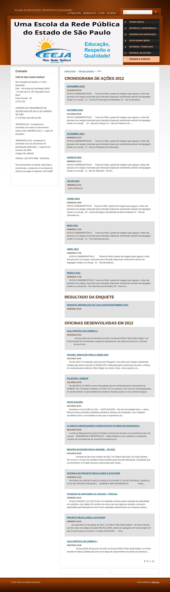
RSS (102, 13)
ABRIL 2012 (73, 249)
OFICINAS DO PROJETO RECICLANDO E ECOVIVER (93, 473)
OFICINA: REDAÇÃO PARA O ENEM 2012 (88, 355)
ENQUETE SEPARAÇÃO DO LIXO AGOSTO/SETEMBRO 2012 (97, 305)
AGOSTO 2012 (74, 157)
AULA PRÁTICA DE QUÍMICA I (82, 541)
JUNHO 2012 (73, 198)
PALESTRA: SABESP (77, 378)
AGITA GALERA (75, 402)
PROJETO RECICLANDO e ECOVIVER (86, 517)
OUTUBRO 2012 (75, 110)
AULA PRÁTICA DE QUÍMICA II (82, 331)
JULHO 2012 (73, 181)
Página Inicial (75, 13)
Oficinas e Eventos (86, 71)
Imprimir (113, 13)
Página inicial (70, 71)
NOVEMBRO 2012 (76, 86)
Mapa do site (91, 13)
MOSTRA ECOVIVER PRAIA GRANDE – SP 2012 (91, 449)
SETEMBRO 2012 (75, 134)
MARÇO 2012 (73, 273)
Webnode (155, 582)
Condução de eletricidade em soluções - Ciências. (92, 494)
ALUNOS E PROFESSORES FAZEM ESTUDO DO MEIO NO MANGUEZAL (103, 426)
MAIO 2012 (72, 225)
